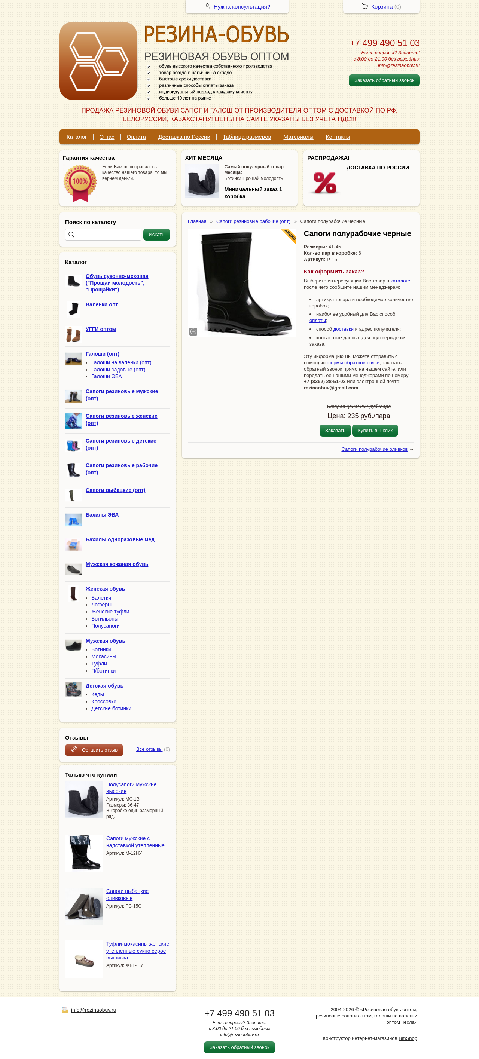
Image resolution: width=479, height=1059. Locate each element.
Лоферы (101, 604)
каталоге (401, 281)
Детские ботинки (111, 708)
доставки (343, 329)
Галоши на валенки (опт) (121, 362)
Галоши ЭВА (106, 376)
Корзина (382, 6)
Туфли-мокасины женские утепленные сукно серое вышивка (137, 950)
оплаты (317, 320)
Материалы (298, 137)
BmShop (408, 1038)
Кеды (97, 694)
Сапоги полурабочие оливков (374, 449)
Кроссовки (103, 701)
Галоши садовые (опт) (118, 370)
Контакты (338, 137)
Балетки (101, 598)
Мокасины (103, 656)
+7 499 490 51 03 (385, 43)
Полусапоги (105, 626)
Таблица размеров (247, 137)
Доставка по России (184, 137)
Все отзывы (149, 749)
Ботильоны (104, 619)
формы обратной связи (353, 362)
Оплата (136, 137)
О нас (107, 137)
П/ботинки (103, 671)
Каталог (77, 137)
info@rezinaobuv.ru (93, 1010)
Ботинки (101, 649)
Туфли (99, 664)
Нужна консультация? (242, 6)
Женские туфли (110, 612)
